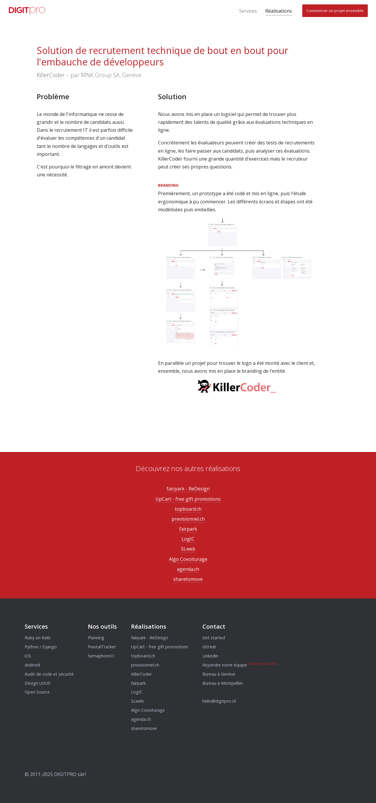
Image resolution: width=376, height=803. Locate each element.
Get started (213, 637)
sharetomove (188, 579)
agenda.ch (188, 569)
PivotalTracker (102, 647)
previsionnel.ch (188, 519)
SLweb (188, 549)
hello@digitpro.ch (219, 701)
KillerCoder (51, 75)
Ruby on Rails (38, 637)
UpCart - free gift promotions (188, 499)
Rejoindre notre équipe (224, 665)
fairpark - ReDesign (188, 488)
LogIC (188, 539)
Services (248, 11)
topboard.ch (188, 509)
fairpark (188, 529)
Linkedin (210, 656)
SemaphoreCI (101, 656)
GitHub (209, 647)
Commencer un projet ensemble (335, 10)
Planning (96, 637)
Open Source (37, 692)
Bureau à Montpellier (222, 683)
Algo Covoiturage (188, 559)
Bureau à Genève (218, 674)
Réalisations (278, 11)
